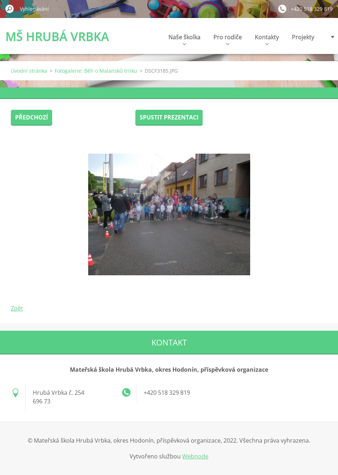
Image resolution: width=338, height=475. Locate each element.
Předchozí (31, 117)
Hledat (9, 8)
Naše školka (184, 39)
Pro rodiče (228, 39)
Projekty (303, 37)
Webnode (195, 456)
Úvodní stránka (29, 70)
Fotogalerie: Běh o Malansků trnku (96, 70)
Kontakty (267, 39)
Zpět (17, 308)
